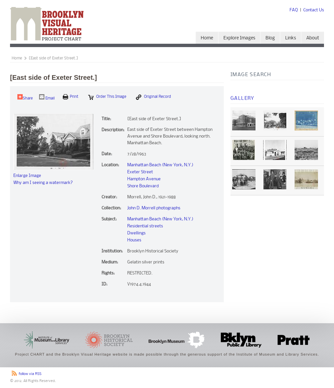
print (70, 97)
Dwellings (136, 233)
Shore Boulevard (143, 186)
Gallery (242, 98)
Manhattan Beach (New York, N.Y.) (160, 165)
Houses (134, 240)
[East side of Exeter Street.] (53, 58)
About (312, 38)
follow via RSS (30, 374)
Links (290, 38)
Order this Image (107, 97)
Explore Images (239, 38)
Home (207, 38)
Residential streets (145, 226)
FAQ (294, 10)
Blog (270, 38)
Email (47, 97)
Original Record (153, 97)
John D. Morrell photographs (153, 208)
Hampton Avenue (144, 179)
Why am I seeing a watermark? (43, 183)
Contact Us (313, 10)
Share (25, 97)
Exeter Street (140, 172)
